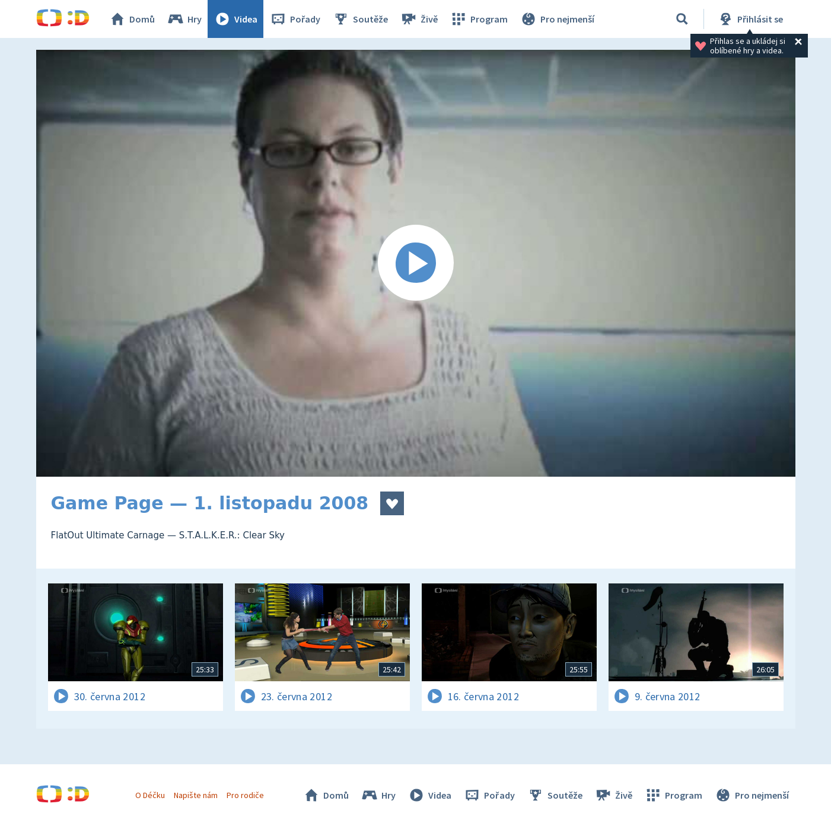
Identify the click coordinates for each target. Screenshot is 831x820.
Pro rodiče (245, 795)
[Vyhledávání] (682, 19)
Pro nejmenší (557, 19)
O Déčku (150, 795)
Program (479, 19)
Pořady (294, 19)
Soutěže (360, 19)
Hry (184, 19)
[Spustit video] (415, 263)
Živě (419, 19)
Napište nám (196, 795)
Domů (132, 19)
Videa (235, 19)
